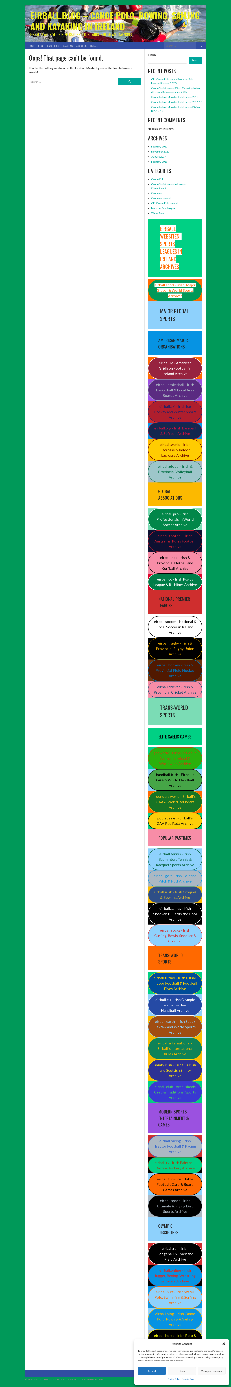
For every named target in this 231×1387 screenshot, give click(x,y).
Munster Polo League (163, 208)
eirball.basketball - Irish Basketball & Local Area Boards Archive (175, 390)
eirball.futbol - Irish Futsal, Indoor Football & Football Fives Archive (175, 983)
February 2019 (159, 161)
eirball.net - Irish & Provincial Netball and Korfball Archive (175, 562)
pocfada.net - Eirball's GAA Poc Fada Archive (175, 821)
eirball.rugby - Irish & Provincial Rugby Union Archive (175, 648)
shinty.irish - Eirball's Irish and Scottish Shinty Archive (175, 1070)
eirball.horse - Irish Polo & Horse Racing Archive (175, 1338)
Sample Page (188, 1379)
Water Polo (157, 213)
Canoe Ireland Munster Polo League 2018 (174, 96)
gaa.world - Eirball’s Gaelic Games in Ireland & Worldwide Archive (175, 758)
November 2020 (160, 151)
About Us (81, 46)
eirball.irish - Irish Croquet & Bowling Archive (175, 894)
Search (152, 54)
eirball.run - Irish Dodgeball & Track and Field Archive (175, 1253)
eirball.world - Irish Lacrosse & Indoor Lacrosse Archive (175, 449)
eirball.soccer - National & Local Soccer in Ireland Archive (175, 626)
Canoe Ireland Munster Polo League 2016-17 (176, 101)
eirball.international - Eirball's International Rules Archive (175, 1048)
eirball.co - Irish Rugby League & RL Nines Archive (175, 582)
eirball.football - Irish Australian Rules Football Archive (175, 541)
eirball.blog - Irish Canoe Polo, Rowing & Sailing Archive (175, 1319)
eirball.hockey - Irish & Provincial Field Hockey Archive (175, 670)
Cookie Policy (173, 1379)
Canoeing (68, 46)
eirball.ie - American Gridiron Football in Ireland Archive (175, 368)
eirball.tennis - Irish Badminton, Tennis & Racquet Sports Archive (175, 859)
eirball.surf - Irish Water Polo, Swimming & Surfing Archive (175, 1297)
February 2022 (159, 146)
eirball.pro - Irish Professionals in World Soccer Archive (175, 519)
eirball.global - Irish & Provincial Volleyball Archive (175, 471)
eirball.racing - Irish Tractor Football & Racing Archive (175, 1146)
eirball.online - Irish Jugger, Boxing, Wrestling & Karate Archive (175, 1275)
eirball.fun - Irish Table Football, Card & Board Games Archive (175, 1184)
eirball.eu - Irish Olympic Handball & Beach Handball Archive (175, 1005)
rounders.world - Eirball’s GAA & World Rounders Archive (175, 801)
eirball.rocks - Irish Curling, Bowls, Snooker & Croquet (175, 935)
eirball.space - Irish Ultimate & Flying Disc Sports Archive (175, 1206)
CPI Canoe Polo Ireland (164, 203)
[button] (224, 1344)
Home (31, 46)
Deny (181, 1371)
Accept (152, 1371)
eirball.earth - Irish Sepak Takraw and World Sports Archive (175, 1026)
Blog (40, 46)
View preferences (211, 1371)
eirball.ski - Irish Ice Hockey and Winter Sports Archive (175, 411)
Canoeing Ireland (161, 198)
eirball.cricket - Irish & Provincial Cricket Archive (175, 689)
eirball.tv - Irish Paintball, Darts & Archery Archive (175, 1165)
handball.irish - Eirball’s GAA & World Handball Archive (175, 780)
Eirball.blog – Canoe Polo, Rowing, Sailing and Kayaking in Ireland (115, 21)
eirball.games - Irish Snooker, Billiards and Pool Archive (175, 913)
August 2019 (158, 156)
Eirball (94, 46)
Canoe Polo (53, 46)
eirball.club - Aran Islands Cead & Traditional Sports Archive (175, 1092)
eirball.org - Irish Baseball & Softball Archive (175, 431)
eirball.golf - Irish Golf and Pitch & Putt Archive (175, 878)
